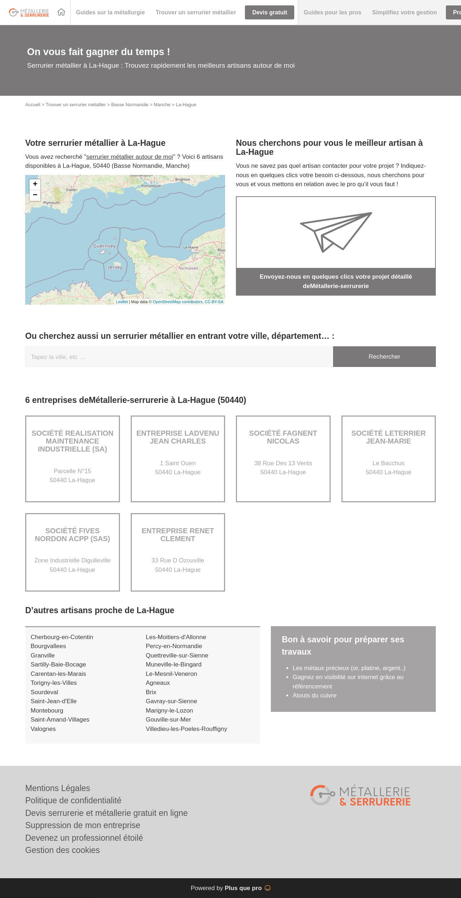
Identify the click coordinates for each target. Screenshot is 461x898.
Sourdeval (44, 692)
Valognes (43, 729)
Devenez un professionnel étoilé (84, 838)
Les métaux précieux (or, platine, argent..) (349, 668)
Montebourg (47, 710)
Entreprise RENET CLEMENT (178, 535)
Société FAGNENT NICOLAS (283, 437)
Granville (43, 655)
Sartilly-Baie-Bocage (58, 664)
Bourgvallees (48, 646)
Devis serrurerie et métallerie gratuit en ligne (106, 813)
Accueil (32, 104)
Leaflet (122, 302)
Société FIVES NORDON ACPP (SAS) (72, 535)
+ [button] (35, 184)
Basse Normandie (129, 104)
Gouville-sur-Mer (168, 719)
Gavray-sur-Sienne (171, 701)
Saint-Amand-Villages (60, 719)
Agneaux (158, 682)
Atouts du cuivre (314, 695)
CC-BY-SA (214, 302)
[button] (110, 12)
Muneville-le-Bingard (174, 664)
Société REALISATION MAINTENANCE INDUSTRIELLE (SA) (72, 441)
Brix (151, 692)
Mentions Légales (57, 788)
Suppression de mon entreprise (82, 825)
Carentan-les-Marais (58, 673)
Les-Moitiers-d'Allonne (176, 637)
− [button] (35, 195)
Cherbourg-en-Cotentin (62, 637)
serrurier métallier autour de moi (129, 156)
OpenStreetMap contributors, (179, 302)
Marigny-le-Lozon (169, 710)
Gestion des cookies (62, 850)
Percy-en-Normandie (174, 646)
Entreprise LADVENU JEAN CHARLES (177, 437)
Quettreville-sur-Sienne (177, 655)
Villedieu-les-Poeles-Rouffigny (186, 729)
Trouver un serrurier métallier (76, 104)
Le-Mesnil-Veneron (171, 673)
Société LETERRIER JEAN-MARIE (388, 437)
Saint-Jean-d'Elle (54, 701)
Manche (162, 104)
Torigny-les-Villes (54, 682)
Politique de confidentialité (73, 800)
